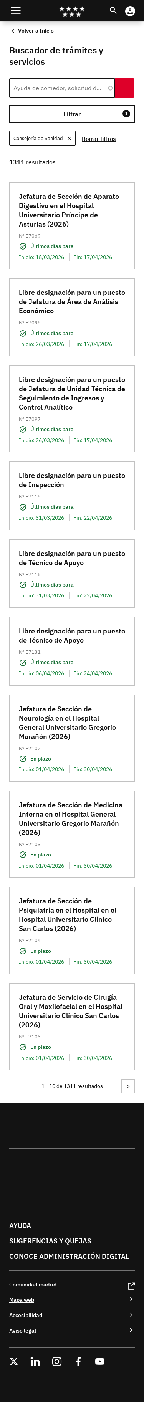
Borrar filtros (99, 138)
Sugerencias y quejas (50, 1241)
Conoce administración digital (69, 1256)
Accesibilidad (25, 1315)
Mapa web (21, 1299)
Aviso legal (22, 1330)
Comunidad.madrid (32, 1284)
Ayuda (20, 1225)
